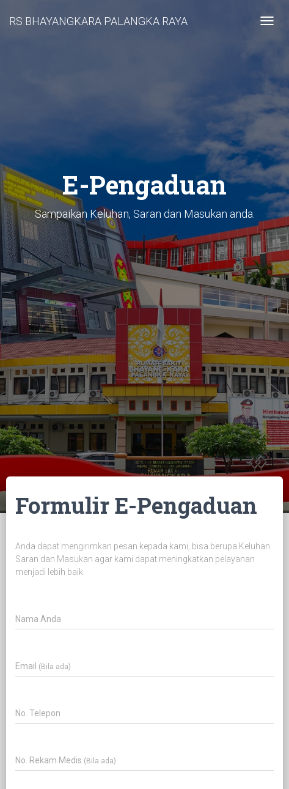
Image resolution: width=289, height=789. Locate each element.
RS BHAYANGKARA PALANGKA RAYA (98, 21)
